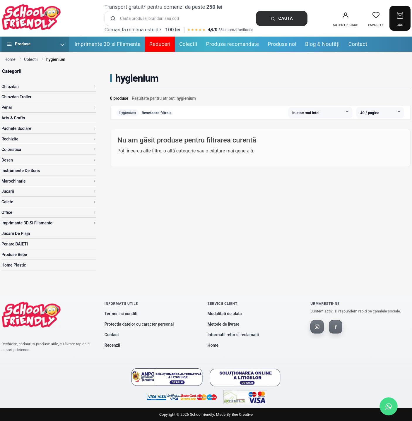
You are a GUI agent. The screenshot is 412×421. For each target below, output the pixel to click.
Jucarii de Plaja (15, 233)
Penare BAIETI (14, 244)
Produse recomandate (232, 44)
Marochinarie (13, 181)
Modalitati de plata (225, 313)
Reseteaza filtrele (157, 113)
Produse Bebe (14, 254)
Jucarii (7, 191)
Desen (7, 160)
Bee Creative (242, 414)
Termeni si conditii (122, 313)
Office (6, 212)
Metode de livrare (224, 324)
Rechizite (9, 139)
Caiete (7, 202)
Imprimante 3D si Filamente (108, 44)
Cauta (282, 18)
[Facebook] (335, 327)
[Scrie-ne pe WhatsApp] (388, 406)
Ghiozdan (10, 86)
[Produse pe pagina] (380, 112)
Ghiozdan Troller (16, 96)
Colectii (188, 44)
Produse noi (282, 44)
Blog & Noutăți (322, 44)
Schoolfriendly (202, 414)
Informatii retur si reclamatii (233, 334)
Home (10, 59)
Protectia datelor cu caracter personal (139, 324)
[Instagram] (317, 327)
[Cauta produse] (208, 18)
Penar (6, 107)
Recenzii (112, 345)
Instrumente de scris (20, 170)
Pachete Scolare (16, 128)
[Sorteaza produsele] (320, 112)
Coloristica (11, 149)
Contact (357, 44)
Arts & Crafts (13, 118)
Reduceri (159, 44)
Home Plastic (13, 265)
